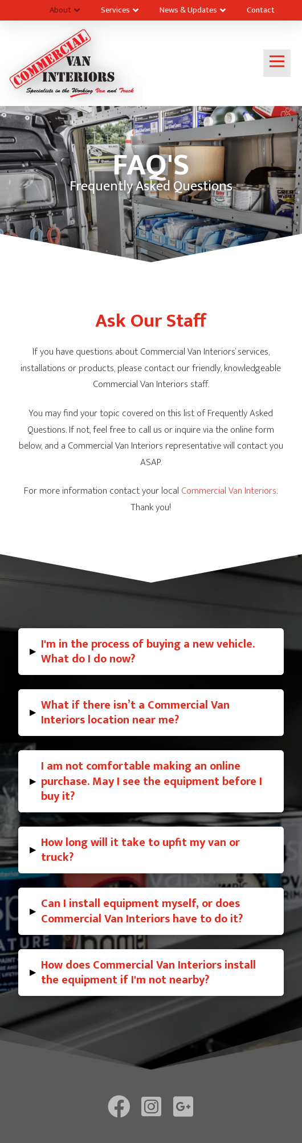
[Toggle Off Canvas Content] (277, 63)
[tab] (151, 651)
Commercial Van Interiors (228, 491)
